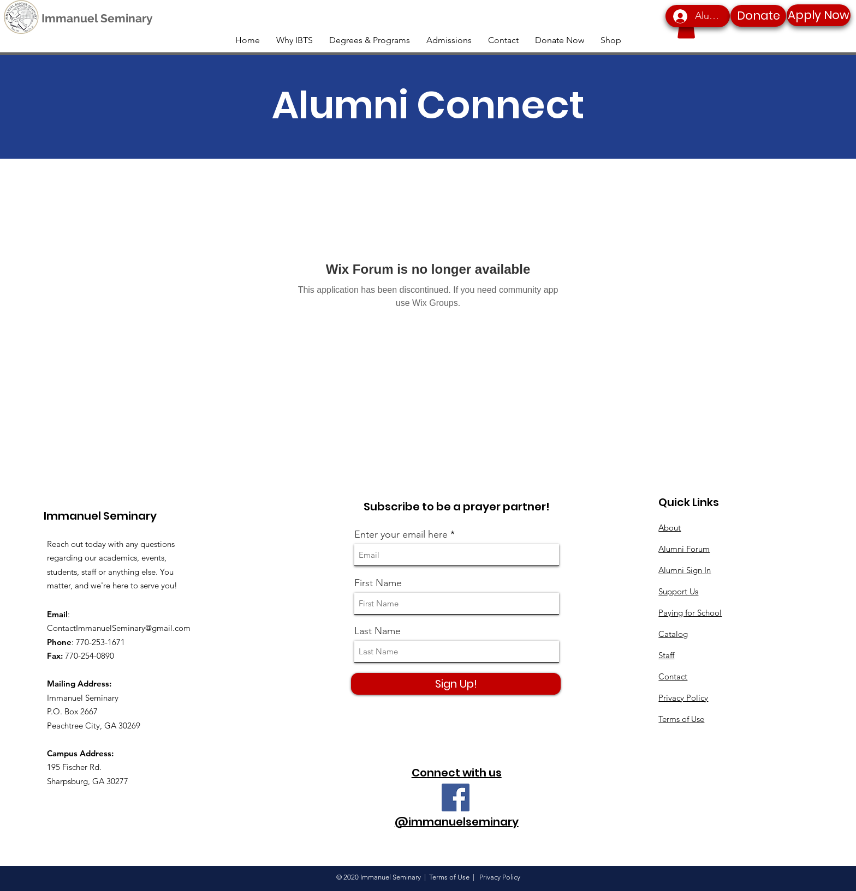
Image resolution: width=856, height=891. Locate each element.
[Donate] (758, 16)
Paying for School (690, 612)
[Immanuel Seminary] (97, 18)
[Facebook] (455, 797)
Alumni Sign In (684, 570)
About (669, 527)
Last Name (377, 631)
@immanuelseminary (457, 821)
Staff (666, 655)
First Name (378, 583)
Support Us (678, 591)
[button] (686, 27)
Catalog (673, 634)
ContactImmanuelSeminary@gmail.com (119, 628)
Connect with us (457, 772)
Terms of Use (681, 719)
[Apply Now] (819, 15)
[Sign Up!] (456, 684)
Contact (672, 676)
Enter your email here (401, 534)
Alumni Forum (684, 549)
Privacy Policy (683, 698)
